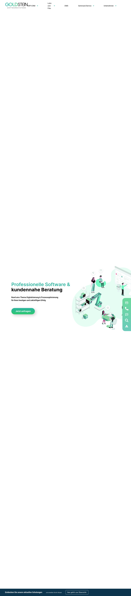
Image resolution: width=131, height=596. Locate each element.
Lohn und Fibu (49, 5)
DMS (66, 6)
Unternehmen (109, 6)
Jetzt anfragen (23, 311)
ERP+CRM (31, 6)
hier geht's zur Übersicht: (77, 592)
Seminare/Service (84, 6)
